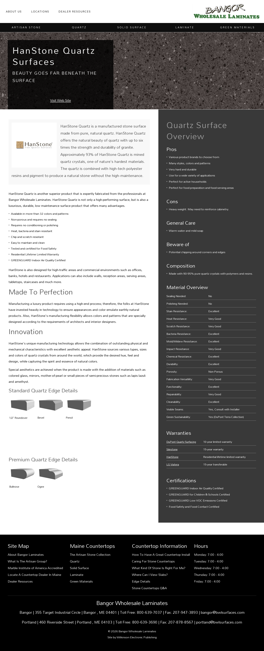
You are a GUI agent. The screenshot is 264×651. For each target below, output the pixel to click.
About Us (14, 11)
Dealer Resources (74, 11)
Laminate (76, 574)
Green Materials (81, 581)
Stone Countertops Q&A (149, 588)
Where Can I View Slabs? (150, 574)
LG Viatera (172, 464)
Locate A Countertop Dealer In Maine (34, 574)
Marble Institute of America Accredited (35, 568)
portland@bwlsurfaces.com (219, 622)
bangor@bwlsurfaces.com (223, 612)
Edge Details (141, 581)
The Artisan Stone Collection (90, 554)
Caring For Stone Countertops (153, 561)
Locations (40, 11)
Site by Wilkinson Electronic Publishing (132, 637)
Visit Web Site (60, 100)
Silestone (172, 449)
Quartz (74, 561)
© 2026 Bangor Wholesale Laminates (132, 631)
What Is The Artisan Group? (27, 561)
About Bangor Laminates (26, 554)
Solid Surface (79, 568)
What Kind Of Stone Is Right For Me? (158, 568)
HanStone (172, 457)
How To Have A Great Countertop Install (161, 554)
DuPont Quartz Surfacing (181, 442)
